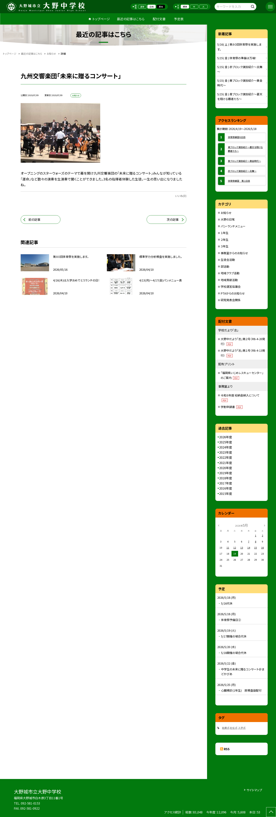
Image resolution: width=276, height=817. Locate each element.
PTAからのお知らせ (233, 293)
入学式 (242, 728)
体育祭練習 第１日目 (239, 180)
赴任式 (233, 728)
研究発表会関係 (231, 300)
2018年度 (225, 478)
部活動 (225, 266)
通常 (142, 6)
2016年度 (225, 488)
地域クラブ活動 (230, 273)
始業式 (225, 728)
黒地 (161, 6)
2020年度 (225, 468)
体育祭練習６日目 (237, 137)
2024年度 (225, 447)
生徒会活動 (228, 260)
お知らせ (226, 213)
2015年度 (225, 493)
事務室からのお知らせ (234, 253)
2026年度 (225, 437)
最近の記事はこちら (131, 18)
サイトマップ (254, 790)
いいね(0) (180, 196)
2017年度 (225, 483)
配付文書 (159, 18)
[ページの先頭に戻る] (271, 812)
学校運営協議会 (231, 286)
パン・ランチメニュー (233, 226)
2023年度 (225, 452)
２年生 (224, 240)
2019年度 (225, 473)
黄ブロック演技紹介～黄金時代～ (244, 160)
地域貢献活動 (229, 280)
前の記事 (34, 219)
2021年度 (225, 462)
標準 (185, 6)
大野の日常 (228, 219)
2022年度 (225, 457)
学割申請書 (231, 407)
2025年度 (225, 442)
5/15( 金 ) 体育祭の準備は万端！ (236, 58)
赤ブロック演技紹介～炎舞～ (242, 171)
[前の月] (218, 525)
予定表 (179, 18)
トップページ (101, 18)
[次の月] (264, 525)
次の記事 (173, 219)
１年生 (224, 233)
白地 (151, 6)
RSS (227, 749)
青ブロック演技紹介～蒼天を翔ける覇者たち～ (245, 148)
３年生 (224, 246)
